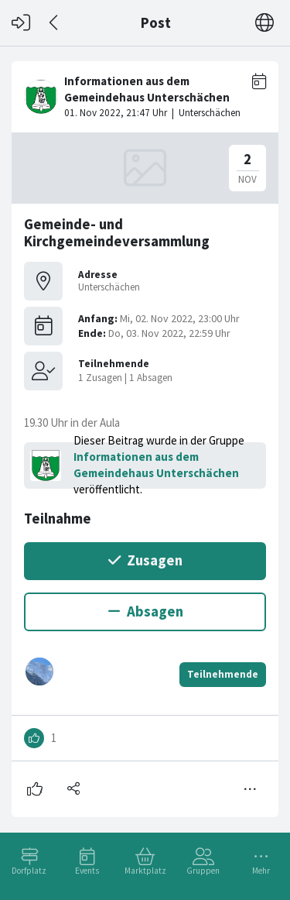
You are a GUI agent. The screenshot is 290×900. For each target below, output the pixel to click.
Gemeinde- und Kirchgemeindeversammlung (117, 232)
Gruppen (203, 870)
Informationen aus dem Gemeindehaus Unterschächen (156, 464)
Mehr (261, 870)
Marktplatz (145, 870)
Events (87, 870)
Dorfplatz (29, 870)
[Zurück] (54, 23)
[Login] (20, 23)
